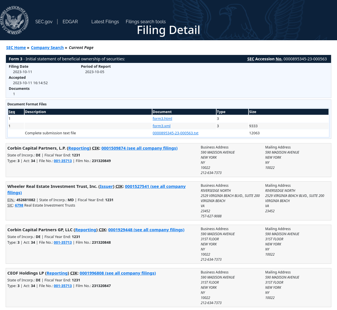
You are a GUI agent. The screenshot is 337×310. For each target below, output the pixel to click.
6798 (19, 205)
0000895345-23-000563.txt (175, 132)
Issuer (106, 186)
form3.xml (161, 125)
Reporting (79, 148)
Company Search (47, 47)
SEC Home (16, 47)
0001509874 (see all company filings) (139, 148)
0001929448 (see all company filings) (146, 229)
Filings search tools (146, 21)
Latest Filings (105, 21)
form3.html (162, 118)
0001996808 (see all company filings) (118, 273)
